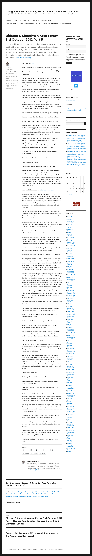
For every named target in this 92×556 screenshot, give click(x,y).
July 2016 (69, 340)
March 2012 (70, 424)
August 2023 (70, 223)
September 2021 (71, 245)
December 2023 (71, 221)
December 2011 (71, 429)
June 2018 (69, 303)
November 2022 (71, 231)
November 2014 (71, 372)
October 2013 (70, 393)
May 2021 (69, 252)
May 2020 (69, 266)
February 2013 (70, 406)
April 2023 (69, 227)
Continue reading (23, 58)
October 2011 (70, 432)
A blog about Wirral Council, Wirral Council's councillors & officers (42, 11)
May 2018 (69, 305)
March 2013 (70, 404)
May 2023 (69, 226)
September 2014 (71, 375)
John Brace (8, 67)
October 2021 (70, 243)
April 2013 (69, 403)
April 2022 (69, 235)
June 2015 (69, 361)
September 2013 (71, 395)
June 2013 (69, 400)
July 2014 (69, 379)
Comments (35, 20)
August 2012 (70, 416)
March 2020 (70, 269)
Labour (12, 76)
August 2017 (70, 319)
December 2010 (71, 448)
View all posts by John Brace (34, 470)
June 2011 (69, 438)
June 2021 (69, 250)
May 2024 (69, 219)
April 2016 (69, 345)
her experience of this (47, 190)
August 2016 (70, 338)
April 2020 (69, 268)
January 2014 (70, 388)
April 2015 (69, 364)
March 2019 (70, 289)
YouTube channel (46, 20)
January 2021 (70, 258)
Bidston (8, 71)
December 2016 (71, 332)
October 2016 (70, 335)
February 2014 (70, 387)
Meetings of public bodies (21, 20)
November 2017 (71, 314)
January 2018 (70, 311)
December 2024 (71, 216)
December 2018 (71, 293)
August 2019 (70, 280)
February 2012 (70, 425)
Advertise (8, 20)
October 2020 (70, 260)
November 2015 (71, 353)
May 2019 (69, 285)
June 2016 (69, 342)
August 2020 (70, 261)
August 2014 (70, 377)
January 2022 (70, 239)
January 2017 (70, 330)
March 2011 (70, 443)
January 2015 (70, 369)
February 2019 (70, 290)
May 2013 (69, 401)
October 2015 (70, 355)
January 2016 (70, 350)
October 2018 (70, 297)
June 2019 (69, 284)
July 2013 (69, 398)
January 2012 (70, 427)
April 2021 (69, 253)
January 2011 (70, 446)
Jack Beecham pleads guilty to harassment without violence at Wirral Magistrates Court (76, 159)
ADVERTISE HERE (70, 101)
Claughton (12, 73)
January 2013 (70, 408)
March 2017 (70, 327)
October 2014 (70, 374)
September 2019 (71, 279)
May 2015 (69, 363)
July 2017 (69, 321)
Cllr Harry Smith (13, 82)
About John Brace (65, 23)
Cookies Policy (43, 549)
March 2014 (70, 385)
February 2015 (70, 367)
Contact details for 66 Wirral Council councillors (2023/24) (23, 23)
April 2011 (69, 442)
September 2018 (71, 298)
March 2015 (70, 366)
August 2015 (70, 358)
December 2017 (71, 313)
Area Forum (9, 80)
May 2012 (69, 421)
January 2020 (70, 272)
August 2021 (70, 247)
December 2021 (71, 240)
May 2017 (69, 324)
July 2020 (69, 263)
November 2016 (71, 334)
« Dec (70, 194)
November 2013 (71, 392)
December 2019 (71, 274)
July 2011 (69, 437)
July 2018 (69, 301)
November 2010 (71, 450)
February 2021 (70, 256)
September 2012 (71, 414)
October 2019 (70, 277)
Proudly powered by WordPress (55, 549)
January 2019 (70, 292)
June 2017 (69, 322)
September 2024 (71, 218)
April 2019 (69, 287)
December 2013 (71, 390)
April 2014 (69, 384)
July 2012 (69, 417)
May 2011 (69, 440)
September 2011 (71, 433)
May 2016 (69, 343)
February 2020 (70, 271)
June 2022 (69, 234)
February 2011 (70, 445)
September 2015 (71, 356)
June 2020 (69, 264)
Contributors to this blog (50, 23)
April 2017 (69, 326)
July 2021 (69, 248)
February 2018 (70, 309)
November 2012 (71, 411)
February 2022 (70, 237)
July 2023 (69, 224)
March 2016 (70, 347)
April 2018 (69, 306)
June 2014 (69, 380)
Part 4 (33, 63)
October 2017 (70, 316)
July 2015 (69, 359)
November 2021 (71, 242)
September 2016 (71, 337)
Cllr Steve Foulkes (10, 83)
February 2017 (70, 329)
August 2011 (70, 435)
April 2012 (69, 422)
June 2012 (69, 419)
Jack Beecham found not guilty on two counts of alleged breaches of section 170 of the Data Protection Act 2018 (76, 164)
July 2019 (69, 282)
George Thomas (10, 85)
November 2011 (71, 430)
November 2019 (71, 276)
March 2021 (70, 255)
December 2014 (71, 371)
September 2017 (71, 318)
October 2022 (70, 232)
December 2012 (71, 409)
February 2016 (70, 348)
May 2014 (69, 382)
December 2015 (71, 351)
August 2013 (70, 396)
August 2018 (70, 300)
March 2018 (70, 308)
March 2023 (70, 229)
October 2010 (70, 451)
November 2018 (71, 295)
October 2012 (70, 413)
